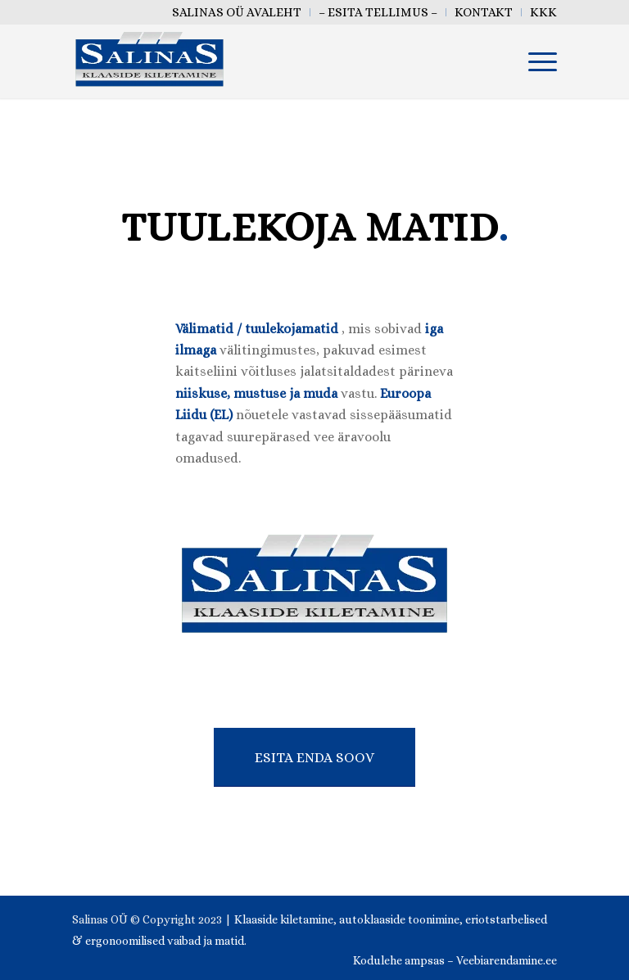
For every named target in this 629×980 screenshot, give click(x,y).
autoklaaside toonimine (399, 919)
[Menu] (534, 61)
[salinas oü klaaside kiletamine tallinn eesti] (149, 61)
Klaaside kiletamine (283, 919)
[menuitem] (237, 12)
